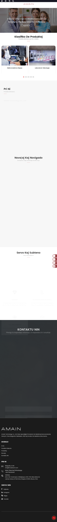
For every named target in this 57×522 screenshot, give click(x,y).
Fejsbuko (6, 489)
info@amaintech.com (11, 468)
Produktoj (4, 451)
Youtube (6, 499)
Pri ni (2, 446)
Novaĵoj (3, 453)
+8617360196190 (10, 472)
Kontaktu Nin (5, 456)
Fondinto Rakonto (6, 448)
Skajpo (5, 496)
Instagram (6, 492)
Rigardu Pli (26, 25)
